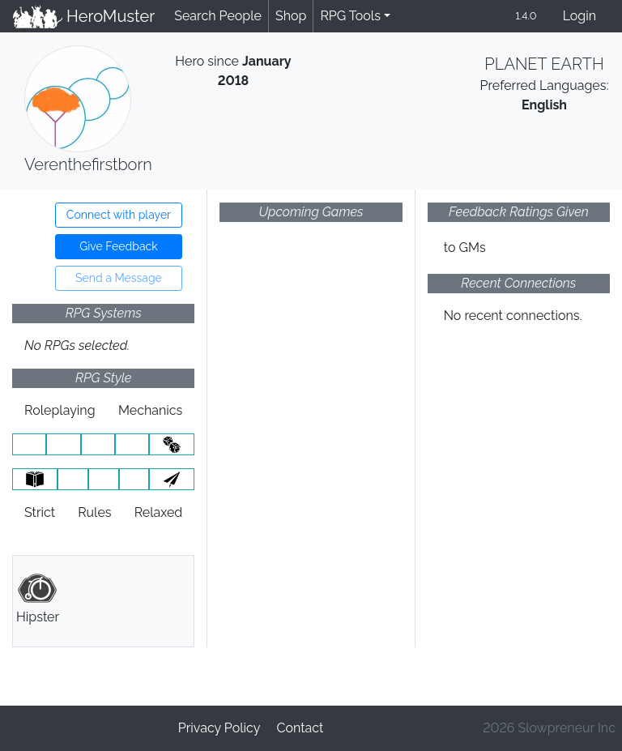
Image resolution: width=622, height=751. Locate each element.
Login (579, 15)
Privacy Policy (219, 728)
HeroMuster (84, 16)
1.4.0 (525, 16)
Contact (299, 728)
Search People (218, 15)
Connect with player (118, 214)
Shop (290, 15)
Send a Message (118, 277)
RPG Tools (350, 15)
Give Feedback (118, 246)
